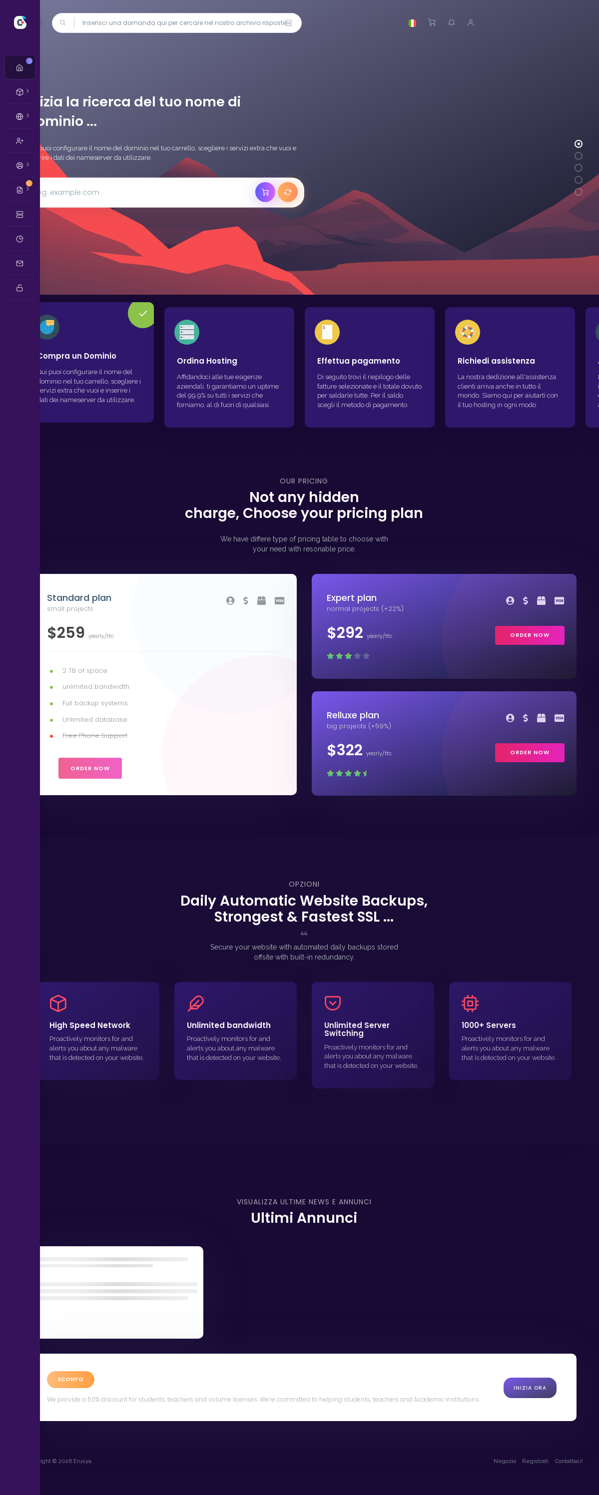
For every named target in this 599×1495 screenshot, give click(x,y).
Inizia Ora (530, 1397)
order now (119, 770)
